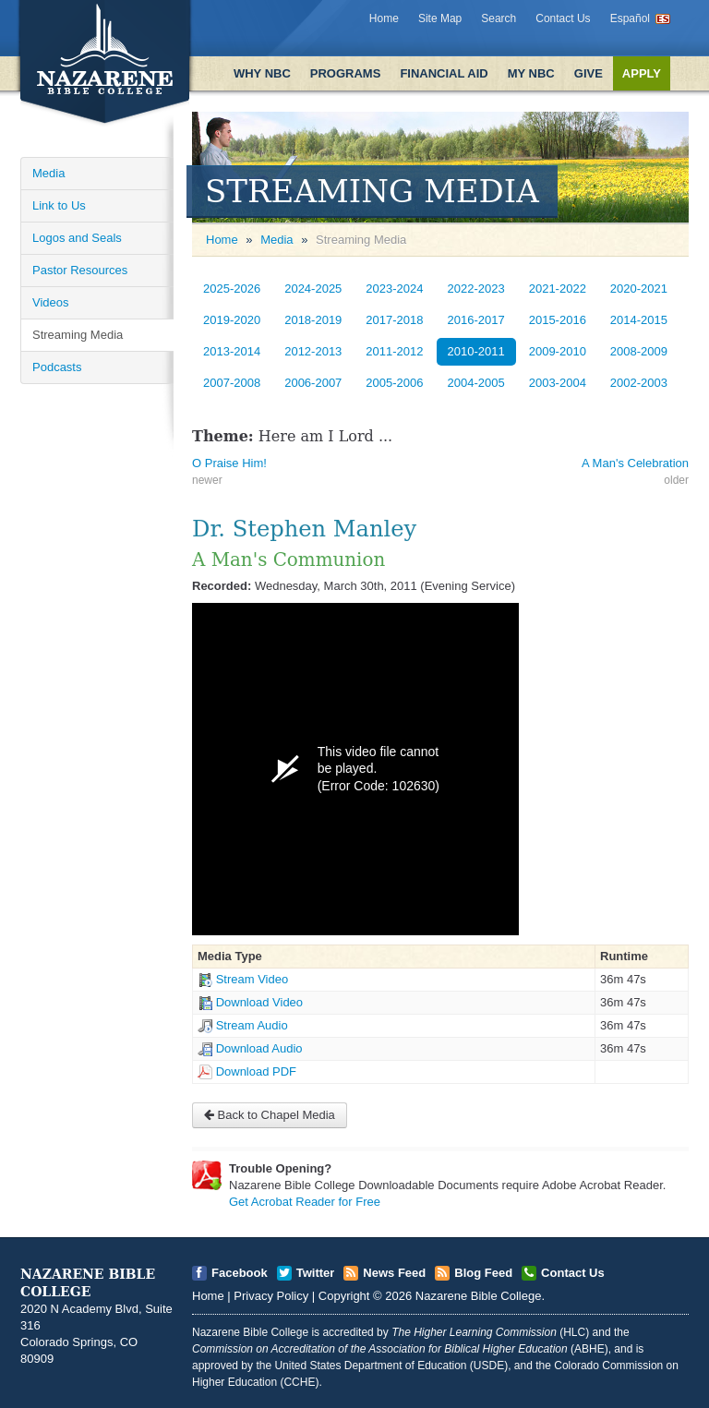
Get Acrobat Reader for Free (304, 1202)
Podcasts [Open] (56, 367)
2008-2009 (638, 351)
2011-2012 (394, 351)
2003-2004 (557, 383)
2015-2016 (557, 320)
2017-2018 (394, 320)
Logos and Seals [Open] (77, 238)
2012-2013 (313, 351)
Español (630, 18)
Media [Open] (48, 173)
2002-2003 (638, 383)
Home (384, 18)
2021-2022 (557, 288)
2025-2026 (231, 288)
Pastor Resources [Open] (79, 270)
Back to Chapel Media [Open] (269, 1115)
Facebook (239, 1273)
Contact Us (562, 18)
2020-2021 (638, 288)
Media (276, 240)
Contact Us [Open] (573, 1273)
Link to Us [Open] (59, 205)
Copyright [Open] (344, 1296)
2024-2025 (313, 288)
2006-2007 (313, 383)
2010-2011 (476, 351)
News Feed (394, 1273)
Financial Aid (443, 73)
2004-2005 (476, 383)
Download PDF (256, 1071)
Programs (345, 73)
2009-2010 (557, 351)
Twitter (315, 1273)
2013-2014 (231, 351)
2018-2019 (313, 320)
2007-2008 (231, 383)
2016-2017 (476, 320)
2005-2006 (394, 383)
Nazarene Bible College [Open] (478, 1296)
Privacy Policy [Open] (271, 1296)
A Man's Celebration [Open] (635, 463)
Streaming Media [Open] (77, 335)
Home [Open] (222, 240)
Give (588, 73)
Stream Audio (252, 1025)
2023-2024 (394, 288)
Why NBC (262, 73)
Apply (641, 73)
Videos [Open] (50, 302)
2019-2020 (231, 320)
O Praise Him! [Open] (229, 463)
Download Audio (259, 1048)
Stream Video (252, 979)
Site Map (440, 18)
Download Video (259, 1002)
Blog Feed (483, 1273)
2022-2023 (476, 288)
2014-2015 (638, 320)
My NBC (531, 73)
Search (498, 18)
